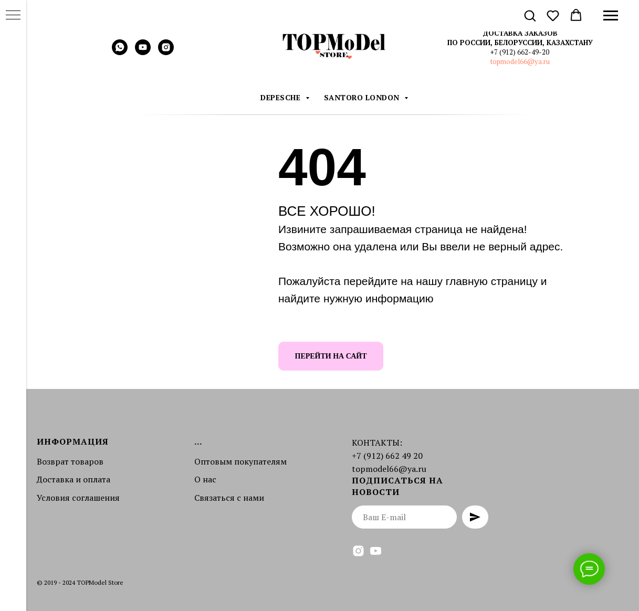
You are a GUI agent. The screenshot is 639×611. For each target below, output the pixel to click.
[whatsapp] (120, 52)
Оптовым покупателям (240, 461)
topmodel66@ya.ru (520, 61)
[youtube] (143, 52)
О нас (205, 479)
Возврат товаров (70, 461)
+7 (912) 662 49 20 (387, 455)
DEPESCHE (281, 97)
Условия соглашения (78, 497)
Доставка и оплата (73, 479)
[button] (529, 15)
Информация (73, 441)
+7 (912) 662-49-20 (519, 52)
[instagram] (166, 52)
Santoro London (363, 97)
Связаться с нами (229, 497)
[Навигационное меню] (610, 15)
